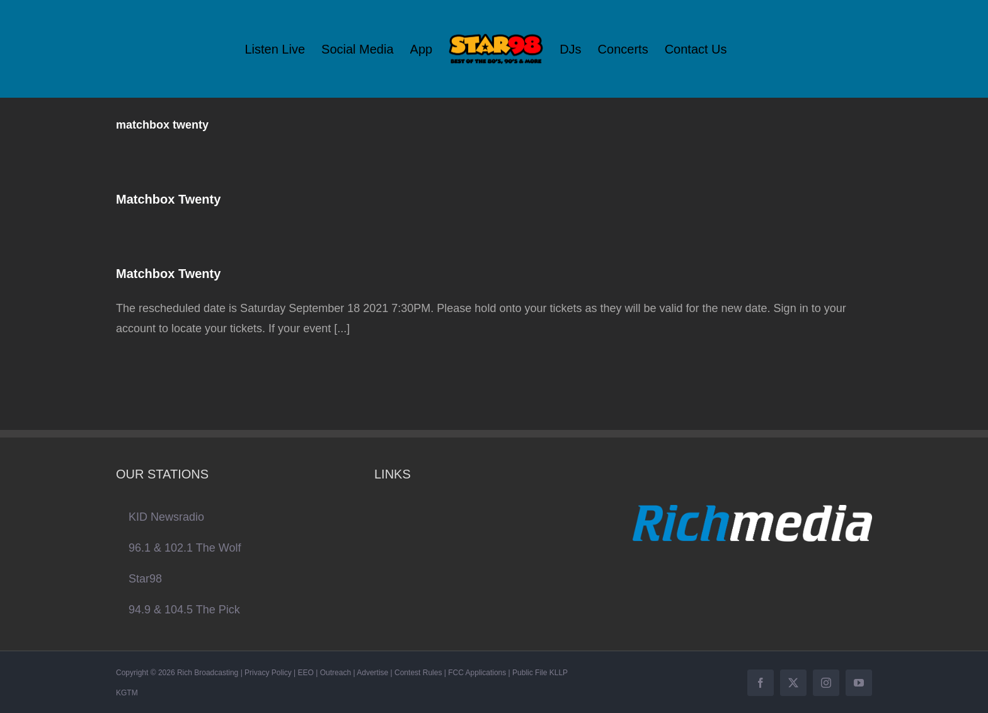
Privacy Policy (268, 672)
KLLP (558, 672)
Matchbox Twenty (168, 199)
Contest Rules (418, 672)
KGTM (127, 692)
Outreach (335, 672)
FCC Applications (477, 672)
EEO (306, 672)
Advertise (372, 672)
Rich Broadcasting (207, 672)
